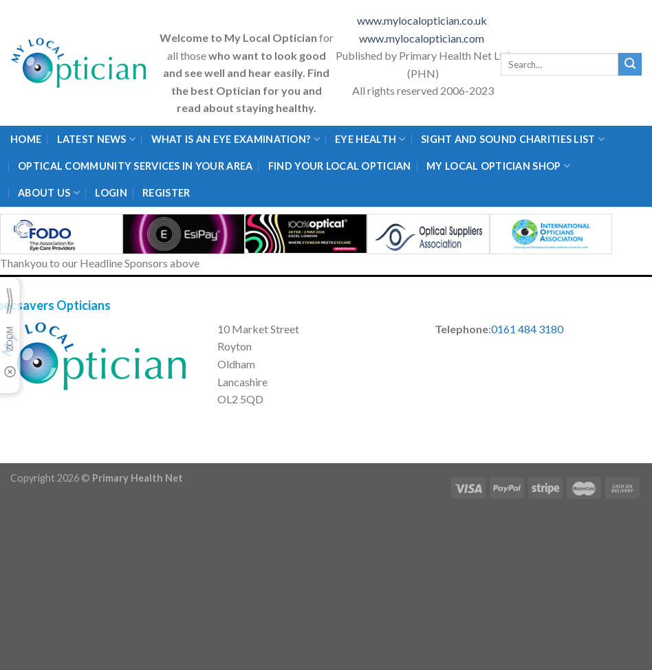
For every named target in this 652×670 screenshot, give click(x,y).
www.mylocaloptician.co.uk (423, 20)
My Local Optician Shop (498, 165)
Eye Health (370, 139)
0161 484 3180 (527, 328)
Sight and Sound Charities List (513, 139)
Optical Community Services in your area (135, 166)
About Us (49, 192)
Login (111, 193)
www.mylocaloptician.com (422, 38)
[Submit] (630, 64)
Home (25, 139)
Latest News (96, 139)
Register (166, 193)
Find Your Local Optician (339, 166)
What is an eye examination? (235, 139)
